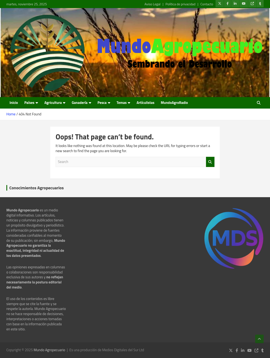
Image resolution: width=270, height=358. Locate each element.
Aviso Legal (152, 4)
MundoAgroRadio (174, 102)
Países (29, 102)
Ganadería (80, 102)
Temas (122, 102)
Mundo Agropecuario (49, 350)
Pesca (102, 102)
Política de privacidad (180, 4)
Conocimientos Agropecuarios (36, 187)
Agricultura (53, 102)
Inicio (14, 102)
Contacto (206, 4)
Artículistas (145, 102)
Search (210, 162)
